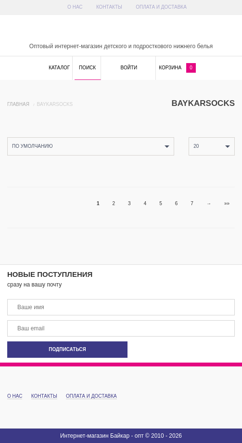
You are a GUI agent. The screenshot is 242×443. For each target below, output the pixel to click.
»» (226, 203)
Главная (18, 104)
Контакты (109, 7)
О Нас (74, 7)
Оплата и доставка (161, 7)
